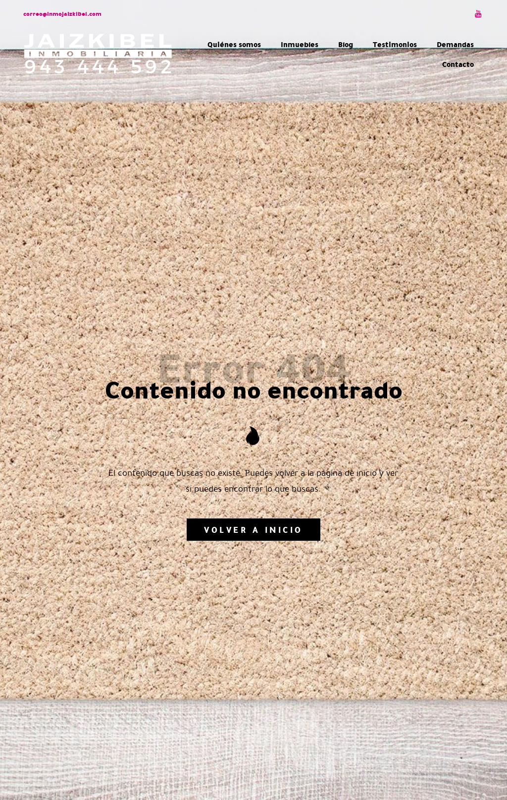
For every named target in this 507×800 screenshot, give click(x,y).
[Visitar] (479, 13)
